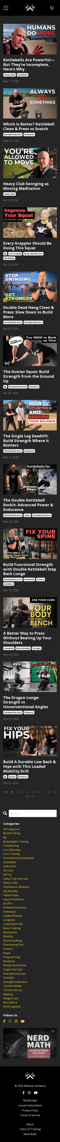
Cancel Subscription (30, 1105)
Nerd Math (30, 1134)
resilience (33, 387)
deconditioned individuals (18, 858)
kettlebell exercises (13, 134)
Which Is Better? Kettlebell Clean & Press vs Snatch (29, 126)
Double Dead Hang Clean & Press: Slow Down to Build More (28, 312)
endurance (9, 866)
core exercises (12, 850)
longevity (9, 920)
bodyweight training (15, 841)
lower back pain (13, 924)
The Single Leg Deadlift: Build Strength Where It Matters (26, 441)
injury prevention (13, 899)
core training (15, 254)
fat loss (8, 870)
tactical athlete (12, 986)
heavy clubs (9, 75)
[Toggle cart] (51, 7)
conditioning (11, 845)
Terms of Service (30, 1115)
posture (40, 579)
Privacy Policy (30, 1110)
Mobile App (30, 1100)
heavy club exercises (33, 254)
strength (37, 648)
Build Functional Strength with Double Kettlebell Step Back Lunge (29, 569)
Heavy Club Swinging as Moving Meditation (26, 186)
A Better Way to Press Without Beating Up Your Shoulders (27, 638)
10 (27, 796)
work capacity (11, 1006)
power (27, 515)
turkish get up (12, 990)
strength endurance (33, 322)
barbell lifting (11, 833)
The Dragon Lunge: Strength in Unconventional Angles (25, 702)
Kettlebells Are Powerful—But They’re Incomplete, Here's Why (28, 64)
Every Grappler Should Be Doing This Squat (27, 245)
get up (7, 874)
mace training (12, 928)
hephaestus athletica (16, 887)
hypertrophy (11, 895)
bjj (5, 254)
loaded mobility (12, 916)
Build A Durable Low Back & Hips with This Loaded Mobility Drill (29, 766)
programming (11, 957)
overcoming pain (13, 944)
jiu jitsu (12, 777)
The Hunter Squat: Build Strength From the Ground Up (28, 376)
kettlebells (22, 75)
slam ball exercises (14, 973)
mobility (8, 936)
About (30, 1124)
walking (8, 994)
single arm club (12, 969)
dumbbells (8, 648)
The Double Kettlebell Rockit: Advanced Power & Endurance (28, 505)
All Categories (11, 829)
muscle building (23, 648)
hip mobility (9, 258)
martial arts (10, 932)
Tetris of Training (30, 1129)
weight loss (10, 998)
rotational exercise (14, 965)
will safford (10, 1002)
